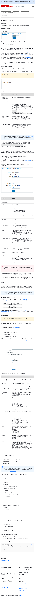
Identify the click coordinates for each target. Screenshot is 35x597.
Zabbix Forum (21, 590)
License (21, 595)
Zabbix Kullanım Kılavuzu (6, 10)
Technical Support (22, 583)
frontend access (24, 54)
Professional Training (23, 588)
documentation (13, 470)
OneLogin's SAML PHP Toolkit (15, 466)
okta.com (9, 300)
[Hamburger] (33, 6)
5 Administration (4, 12)
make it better (6, 2)
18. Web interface (16, 10)
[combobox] (22, 6)
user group (27, 52)
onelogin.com (26, 299)
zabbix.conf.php (16, 327)
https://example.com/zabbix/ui (24, 310)
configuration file (27, 339)
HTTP (2, 62)
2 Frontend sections (25, 10)
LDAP (14, 43)
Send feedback (5, 587)
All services (21, 585)
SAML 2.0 (7, 62)
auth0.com (3, 300)
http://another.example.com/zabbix (8, 311)
